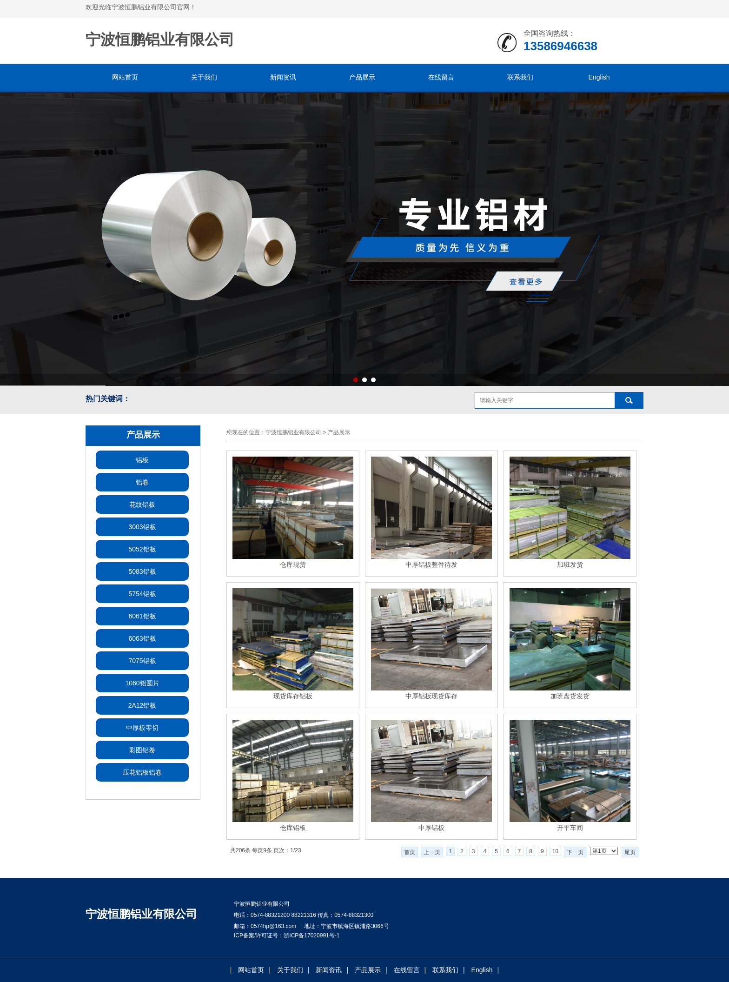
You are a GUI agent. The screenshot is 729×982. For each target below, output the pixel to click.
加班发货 (570, 564)
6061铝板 (142, 616)
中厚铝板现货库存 (431, 696)
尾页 (630, 852)
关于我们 (204, 77)
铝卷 (142, 482)
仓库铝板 (293, 827)
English (599, 77)
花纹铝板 (142, 504)
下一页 (575, 852)
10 (555, 851)
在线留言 (441, 77)
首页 (409, 852)
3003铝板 (142, 527)
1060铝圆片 (142, 683)
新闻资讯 (283, 77)
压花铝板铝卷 (142, 772)
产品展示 (362, 77)
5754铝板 (142, 593)
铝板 (142, 460)
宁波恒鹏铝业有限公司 (293, 432)
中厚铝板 (431, 827)
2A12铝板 (142, 705)
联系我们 (520, 77)
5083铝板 (142, 571)
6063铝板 (142, 638)
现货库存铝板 (292, 696)
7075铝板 (142, 660)
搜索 (629, 400)
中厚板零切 (142, 727)
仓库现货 (293, 564)
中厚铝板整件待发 (431, 564)
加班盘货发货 (570, 696)
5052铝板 (142, 549)
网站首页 (125, 77)
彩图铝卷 (142, 750)
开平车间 (570, 827)
